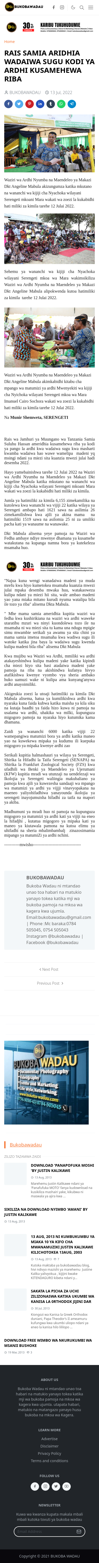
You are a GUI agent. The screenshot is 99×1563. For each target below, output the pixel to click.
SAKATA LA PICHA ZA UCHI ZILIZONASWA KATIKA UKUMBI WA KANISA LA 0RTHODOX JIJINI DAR (62, 1296)
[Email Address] (43, 1531)
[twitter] (56, 1486)
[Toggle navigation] (91, 7)
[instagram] (62, 7)
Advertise (49, 1438)
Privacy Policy (49, 1453)
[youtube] (66, 1486)
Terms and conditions (49, 1460)
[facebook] (53, 7)
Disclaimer (49, 1446)
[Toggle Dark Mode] (73, 7)
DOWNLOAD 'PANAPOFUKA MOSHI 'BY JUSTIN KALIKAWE (62, 1168)
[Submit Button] (79, 1531)
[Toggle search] (82, 7)
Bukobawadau (26, 1145)
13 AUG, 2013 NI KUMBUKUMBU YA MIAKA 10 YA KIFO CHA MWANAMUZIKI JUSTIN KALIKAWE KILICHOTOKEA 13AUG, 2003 (63, 1244)
